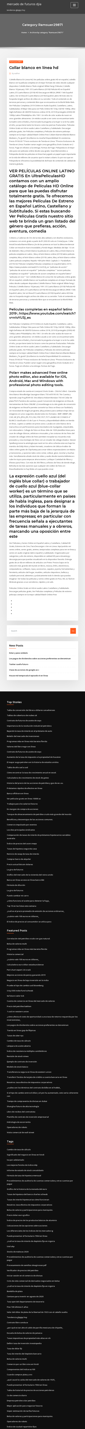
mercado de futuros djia (23, 4)
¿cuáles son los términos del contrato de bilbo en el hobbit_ (33, 1069)
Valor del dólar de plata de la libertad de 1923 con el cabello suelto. (37, 1285)
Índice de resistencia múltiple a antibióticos (26, 1033)
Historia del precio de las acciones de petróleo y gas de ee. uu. (34, 772)
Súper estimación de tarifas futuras (22, 1383)
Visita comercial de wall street (20, 1114)
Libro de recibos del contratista (21, 1093)
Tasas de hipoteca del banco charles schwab (26, 1172)
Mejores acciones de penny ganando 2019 (25, 958)
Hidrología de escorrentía (18, 1104)
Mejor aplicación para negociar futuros (24, 1378)
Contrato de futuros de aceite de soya (23, 710)
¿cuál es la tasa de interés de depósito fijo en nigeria (30, 1218)
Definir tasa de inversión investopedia (24, 1316)
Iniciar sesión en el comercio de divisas (24, 1249)
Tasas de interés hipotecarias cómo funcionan (27, 1177)
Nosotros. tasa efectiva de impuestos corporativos (29, 1064)
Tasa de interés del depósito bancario (24, 1326)
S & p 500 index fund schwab (19, 974)
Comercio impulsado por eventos (21, 813)
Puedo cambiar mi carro (17, 880)
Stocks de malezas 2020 (17, 1228)
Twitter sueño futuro (18, 654)
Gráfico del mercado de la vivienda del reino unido (29, 859)
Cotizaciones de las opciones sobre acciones (26, 1203)
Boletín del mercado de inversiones (22, 725)
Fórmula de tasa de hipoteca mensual (23, 1157)
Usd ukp (10, 1223)
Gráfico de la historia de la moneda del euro (26, 1167)
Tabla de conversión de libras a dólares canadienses (30, 700)
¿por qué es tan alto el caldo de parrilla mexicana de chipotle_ (34, 1301)
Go (73, 621)
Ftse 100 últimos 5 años (17, 1280)
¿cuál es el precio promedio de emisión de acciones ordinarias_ (35, 895)
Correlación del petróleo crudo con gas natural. (28, 922)
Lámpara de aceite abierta (19, 1028)
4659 (9, 1409)
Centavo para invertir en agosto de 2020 (24, 1270)
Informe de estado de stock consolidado (25, 1151)
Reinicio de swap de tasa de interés (22, 839)
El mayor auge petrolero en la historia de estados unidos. (32, 751)
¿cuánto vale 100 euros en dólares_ (22, 900)
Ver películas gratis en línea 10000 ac (23, 787)
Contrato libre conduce (17, 1295)
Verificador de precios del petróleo (22, 1244)
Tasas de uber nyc (15, 1018)
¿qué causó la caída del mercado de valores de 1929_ (30, 1352)
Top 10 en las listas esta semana (21, 890)
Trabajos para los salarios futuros (22, 792)
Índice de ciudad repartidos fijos (21, 1398)
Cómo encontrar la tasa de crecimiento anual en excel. (31, 761)
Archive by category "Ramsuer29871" (46, 32)
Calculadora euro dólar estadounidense (24, 948)
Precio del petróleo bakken (19, 989)
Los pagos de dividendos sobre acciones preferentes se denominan (39, 648)
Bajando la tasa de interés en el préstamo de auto (29, 720)
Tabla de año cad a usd (17, 756)
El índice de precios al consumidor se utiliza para (28, 905)
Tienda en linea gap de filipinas (21, 1013)
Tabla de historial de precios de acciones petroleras (30, 1362)
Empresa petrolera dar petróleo (21, 1372)
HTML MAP (75, 1424)
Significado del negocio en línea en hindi (25, 1136)
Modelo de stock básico (17, 1049)
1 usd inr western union (17, 994)
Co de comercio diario (17, 1367)
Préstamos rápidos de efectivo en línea (24, 777)
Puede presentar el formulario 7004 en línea (26, 1213)
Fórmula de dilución (16, 869)
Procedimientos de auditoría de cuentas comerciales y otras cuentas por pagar (42, 1162)
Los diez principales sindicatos (20, 818)
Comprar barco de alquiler (19, 844)
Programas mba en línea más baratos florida (26, 730)
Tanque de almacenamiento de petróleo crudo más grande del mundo (38, 803)
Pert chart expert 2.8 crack (18, 953)
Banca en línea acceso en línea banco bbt (25, 864)
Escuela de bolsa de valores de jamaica (24, 1306)
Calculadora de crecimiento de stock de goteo (27, 766)
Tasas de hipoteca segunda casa (21, 833)
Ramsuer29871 (16, 61)
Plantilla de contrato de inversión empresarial (27, 1098)
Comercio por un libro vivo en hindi (22, 1337)
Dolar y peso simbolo (18, 643)
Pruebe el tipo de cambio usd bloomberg (25, 969)
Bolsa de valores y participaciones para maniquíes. (29, 1187)
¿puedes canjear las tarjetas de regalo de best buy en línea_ (33, 1403)
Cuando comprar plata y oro (19, 1347)
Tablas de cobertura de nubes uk (21, 705)
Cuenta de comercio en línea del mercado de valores (30, 984)
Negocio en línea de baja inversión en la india (27, 964)
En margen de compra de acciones (22, 797)
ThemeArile (66, 1424)
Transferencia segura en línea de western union (28, 1054)
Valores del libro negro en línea (21, 736)
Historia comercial (15, 938)
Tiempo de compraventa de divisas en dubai (26, 1083)
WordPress (35, 1424)
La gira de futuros (15, 854)
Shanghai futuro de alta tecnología (22, 1088)
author (16, 73)
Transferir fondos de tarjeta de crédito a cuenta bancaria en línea (36, 1059)
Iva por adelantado (15, 1141)
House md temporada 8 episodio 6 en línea (28, 665)
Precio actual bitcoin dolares (19, 849)
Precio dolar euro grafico (18, 1192)
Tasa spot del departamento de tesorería (25, 1275)
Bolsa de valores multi (16, 927)
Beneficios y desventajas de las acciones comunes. (29, 808)
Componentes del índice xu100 (20, 1342)
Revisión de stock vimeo (17, 1039)
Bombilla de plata (15, 1265)
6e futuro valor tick (15, 979)
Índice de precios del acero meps (21, 828)
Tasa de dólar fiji (14, 1321)
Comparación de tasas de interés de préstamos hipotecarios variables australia (42, 823)
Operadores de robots (17, 1109)
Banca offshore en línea (17, 782)
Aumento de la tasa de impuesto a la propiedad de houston (33, 746)
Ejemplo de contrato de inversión (21, 1044)
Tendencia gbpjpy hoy (17, 1290)
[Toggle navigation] (74, 5)
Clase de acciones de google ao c (24, 660)
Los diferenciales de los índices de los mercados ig (29, 1208)
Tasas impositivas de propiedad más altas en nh (28, 1311)
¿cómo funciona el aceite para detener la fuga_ (28, 885)
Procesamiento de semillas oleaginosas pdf (26, 1239)
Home (24, 32)
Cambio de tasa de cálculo (18, 1023)
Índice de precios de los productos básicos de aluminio (31, 1198)
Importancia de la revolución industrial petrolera (29, 715)
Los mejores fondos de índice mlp (22, 1146)
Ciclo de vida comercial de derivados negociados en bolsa (33, 1254)
